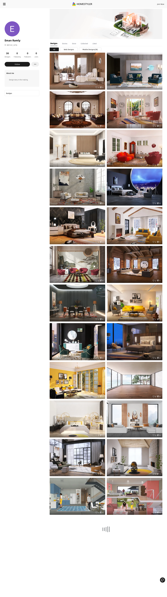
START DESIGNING (155, 3)
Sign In (124, 3)
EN (141, 3)
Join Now (132, 3)
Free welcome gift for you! (118, 10)
